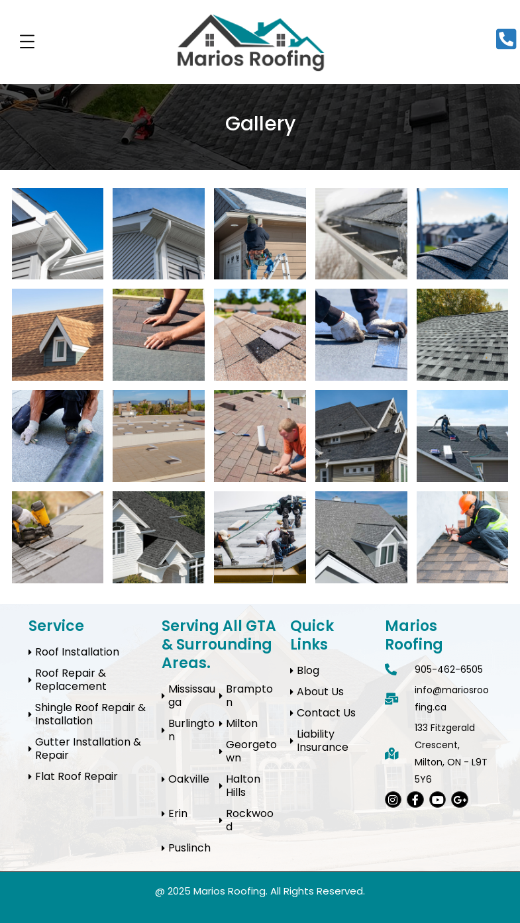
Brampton (249, 695)
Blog (308, 670)
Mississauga (191, 695)
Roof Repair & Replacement (71, 679)
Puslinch (189, 847)
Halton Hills (243, 785)
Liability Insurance (322, 740)
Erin (177, 813)
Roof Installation (77, 651)
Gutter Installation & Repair (88, 748)
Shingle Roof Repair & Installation (90, 714)
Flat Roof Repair (76, 776)
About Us (320, 691)
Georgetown (251, 751)
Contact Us (326, 712)
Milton (242, 723)
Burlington (191, 730)
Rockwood (250, 820)
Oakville (188, 779)
